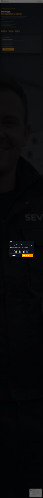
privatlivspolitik (26, 247)
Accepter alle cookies (26, 255)
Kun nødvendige (13, 255)
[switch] (16, 252)
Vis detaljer (12, 248)
